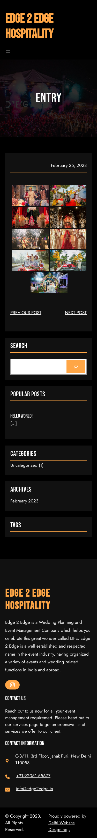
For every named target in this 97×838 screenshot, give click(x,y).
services (13, 731)
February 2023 (24, 501)
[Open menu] (8, 51)
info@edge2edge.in (34, 788)
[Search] (75, 366)
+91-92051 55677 (33, 776)
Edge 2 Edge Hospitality (29, 26)
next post (76, 312)
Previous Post (25, 312)
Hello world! (21, 416)
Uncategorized (24, 465)
